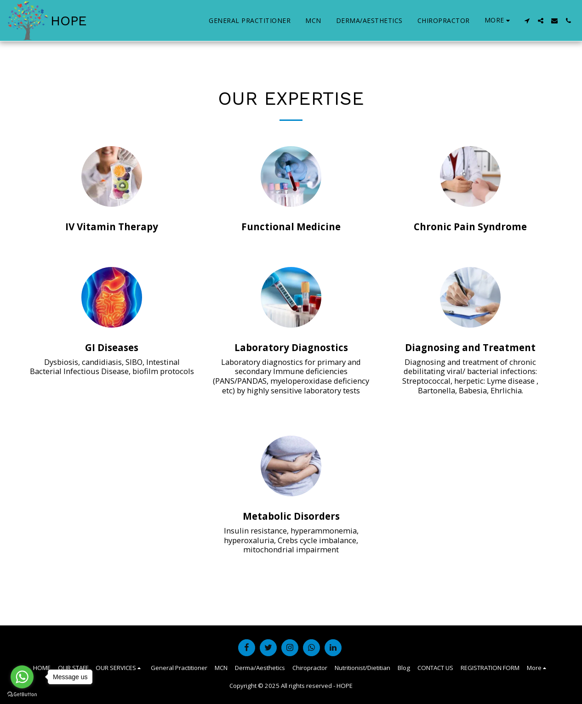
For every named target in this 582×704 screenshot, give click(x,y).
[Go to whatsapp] (22, 676)
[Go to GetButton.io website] (22, 695)
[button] (526, 20)
